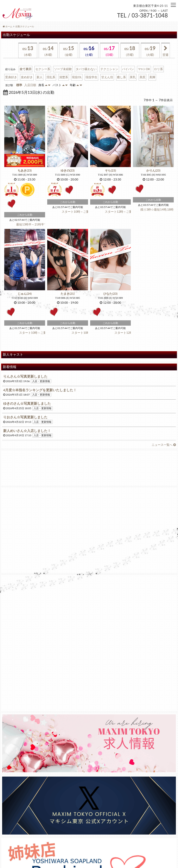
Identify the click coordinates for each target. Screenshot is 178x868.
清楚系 (63, 77)
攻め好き (27, 77)
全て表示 (25, 69)
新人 (40, 77)
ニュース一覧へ (164, 444)
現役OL (77, 77)
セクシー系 (42, 69)
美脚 (152, 77)
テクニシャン (109, 69)
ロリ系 (158, 69)
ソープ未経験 (63, 69)
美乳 (133, 77)
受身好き (11, 77)
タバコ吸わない (86, 69)
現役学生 (91, 77)
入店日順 (30, 85)
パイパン (128, 69)
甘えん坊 (107, 77)
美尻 (142, 77)
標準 (19, 85)
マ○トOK (144, 69)
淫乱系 (50, 77)
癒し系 (121, 77)
